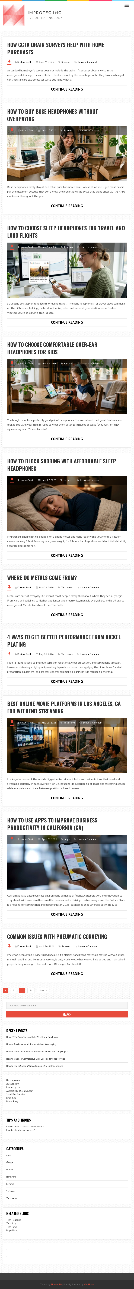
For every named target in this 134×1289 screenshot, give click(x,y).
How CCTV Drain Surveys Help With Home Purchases (55, 48)
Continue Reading (76, 90)
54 (31, 990)
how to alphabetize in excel (20, 1130)
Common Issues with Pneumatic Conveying (57, 936)
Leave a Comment (87, 62)
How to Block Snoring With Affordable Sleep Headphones (61, 464)
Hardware (11, 1176)
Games (9, 1169)
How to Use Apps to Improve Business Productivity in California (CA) (52, 823)
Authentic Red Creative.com (19, 1090)
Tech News (67, 587)
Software (10, 1191)
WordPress (89, 1284)
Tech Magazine (13, 1219)
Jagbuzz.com (12, 1083)
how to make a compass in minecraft (24, 1126)
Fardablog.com (13, 1087)
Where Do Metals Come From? (42, 577)
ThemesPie (56, 1284)
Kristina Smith (24, 62)
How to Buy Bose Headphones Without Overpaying (52, 115)
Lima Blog (11, 1097)
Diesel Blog (12, 1101)
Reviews (66, 62)
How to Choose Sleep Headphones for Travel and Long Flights (66, 231)
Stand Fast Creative (15, 1094)
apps (67, 839)
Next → (43, 990)
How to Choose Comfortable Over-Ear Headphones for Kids (52, 348)
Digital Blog (12, 1230)
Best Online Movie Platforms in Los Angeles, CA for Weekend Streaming (64, 707)
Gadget (10, 1162)
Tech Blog (11, 1223)
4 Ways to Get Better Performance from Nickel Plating (64, 640)
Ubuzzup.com (13, 1080)
